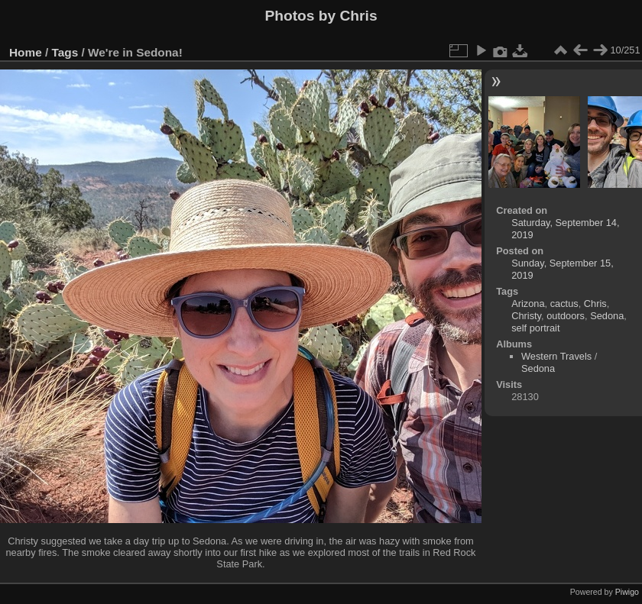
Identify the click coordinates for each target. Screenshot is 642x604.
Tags (65, 52)
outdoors (565, 315)
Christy (526, 315)
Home (25, 52)
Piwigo (627, 591)
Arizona (527, 303)
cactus (564, 303)
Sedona (607, 315)
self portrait (535, 328)
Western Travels (556, 356)
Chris (595, 303)
